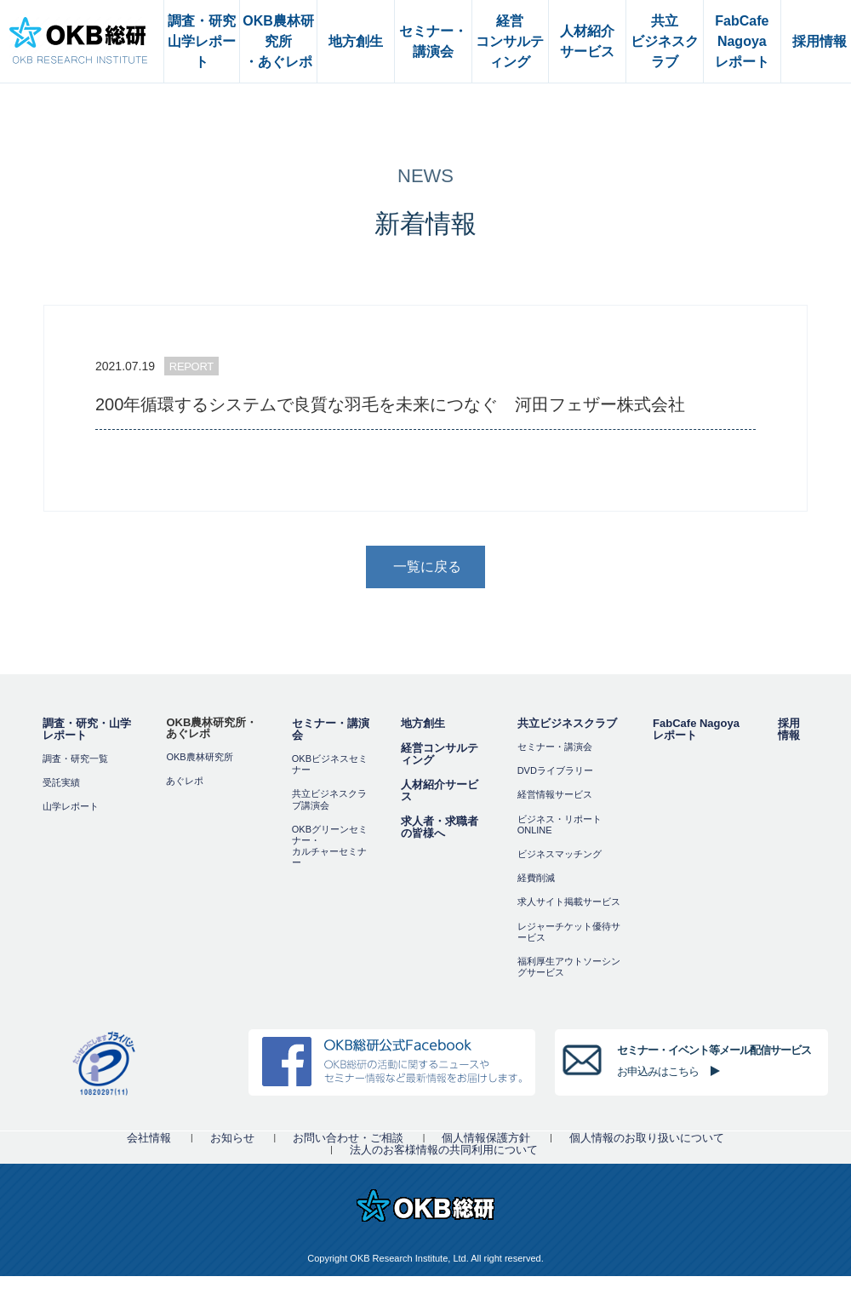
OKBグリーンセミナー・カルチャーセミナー (330, 846)
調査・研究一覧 (75, 758)
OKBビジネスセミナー (330, 764)
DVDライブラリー (555, 770)
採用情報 (789, 729)
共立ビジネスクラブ (567, 723)
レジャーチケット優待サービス (568, 931)
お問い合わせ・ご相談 (348, 1137)
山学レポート (71, 806)
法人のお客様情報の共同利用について (444, 1149)
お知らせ (232, 1137)
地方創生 (423, 723)
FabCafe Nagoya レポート (696, 729)
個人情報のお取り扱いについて (646, 1137)
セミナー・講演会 (330, 729)
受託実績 (61, 782)
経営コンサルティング (439, 753)
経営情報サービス (554, 794)
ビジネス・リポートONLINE (559, 824)
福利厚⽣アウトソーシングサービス (568, 966)
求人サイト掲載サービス (568, 901)
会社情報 (149, 1137)
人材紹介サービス (439, 790)
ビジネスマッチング (559, 854)
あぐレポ (184, 781)
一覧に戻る (427, 566)
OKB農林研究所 (199, 757)
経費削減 (536, 878)
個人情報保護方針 (486, 1137)
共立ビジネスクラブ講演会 (329, 799)
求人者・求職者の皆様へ (439, 827)
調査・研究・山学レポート (87, 729)
